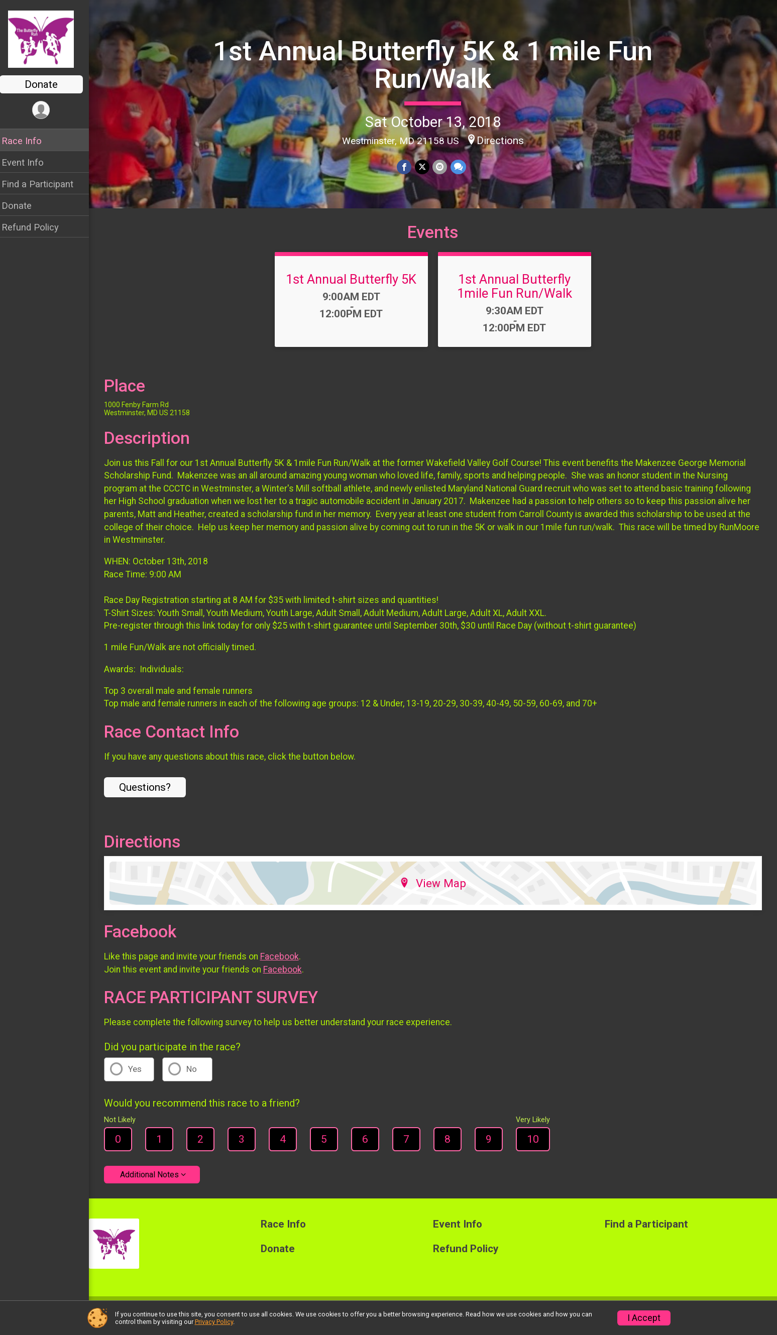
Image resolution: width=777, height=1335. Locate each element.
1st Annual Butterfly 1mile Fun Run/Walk (518, 293)
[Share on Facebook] (408, 167)
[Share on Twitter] (425, 167)
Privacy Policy (214, 1321)
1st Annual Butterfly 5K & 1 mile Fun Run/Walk (436, 64)
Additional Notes (156, 1182)
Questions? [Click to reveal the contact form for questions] (151, 795)
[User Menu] (48, 110)
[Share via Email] (443, 167)
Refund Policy (36, 227)
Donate (47, 84)
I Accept (643, 1318)
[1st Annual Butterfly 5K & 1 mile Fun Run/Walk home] (48, 39)
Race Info (28, 141)
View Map (436, 891)
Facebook (286, 964)
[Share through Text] (461, 167)
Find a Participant (44, 184)
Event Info (29, 162)
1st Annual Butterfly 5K (354, 286)
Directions (503, 140)
